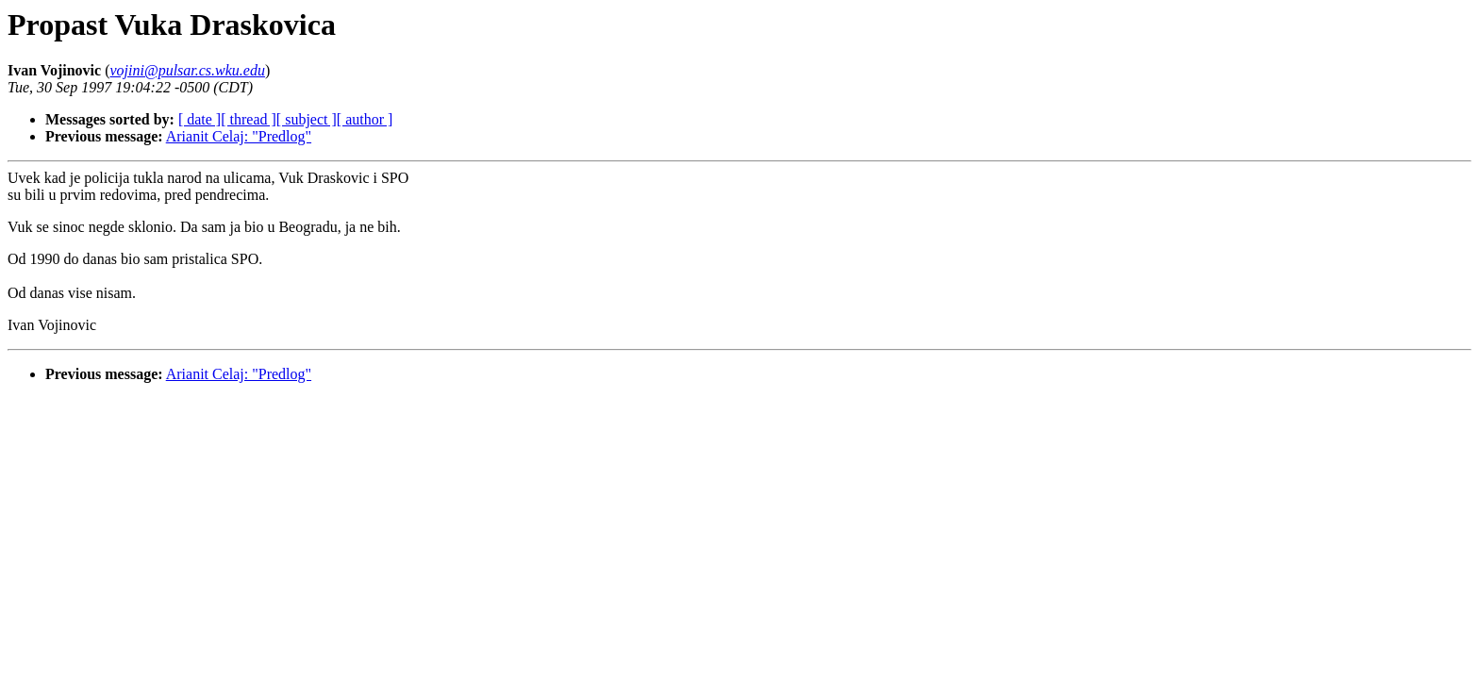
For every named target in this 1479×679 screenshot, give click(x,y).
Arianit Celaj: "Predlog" (238, 136)
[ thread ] (248, 119)
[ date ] (199, 119)
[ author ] (365, 119)
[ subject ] (306, 119)
